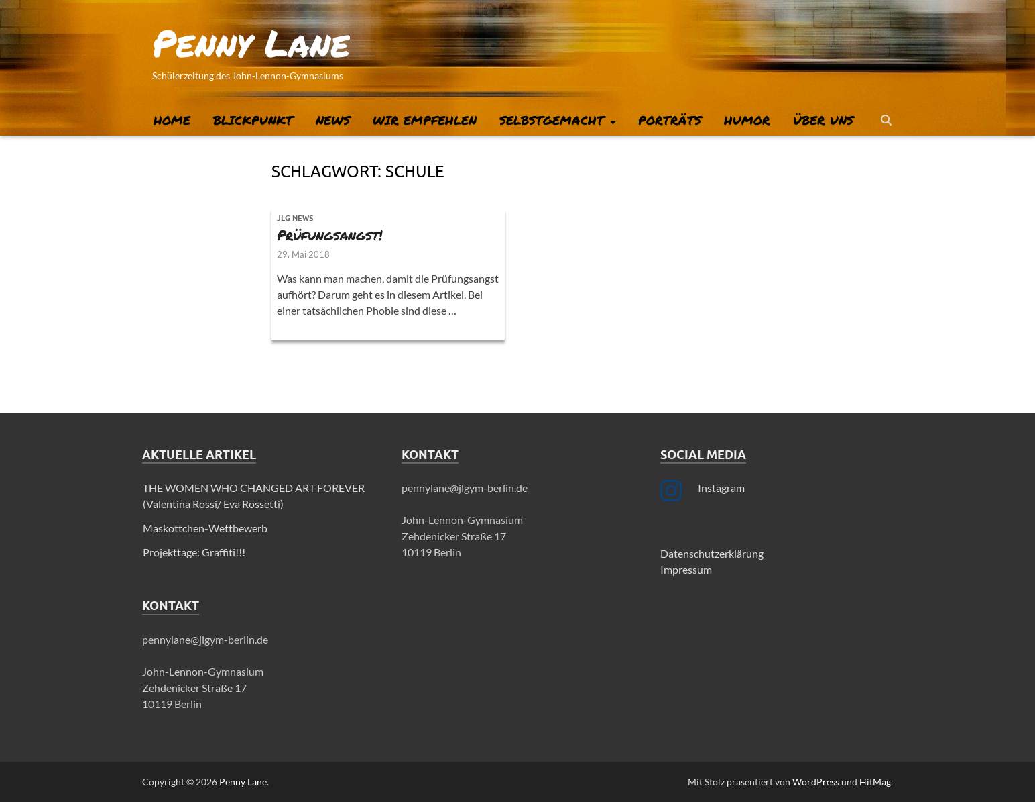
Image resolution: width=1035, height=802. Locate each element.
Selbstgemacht (551, 120)
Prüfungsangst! (329, 235)
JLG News (295, 218)
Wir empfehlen (425, 120)
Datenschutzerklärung (712, 553)
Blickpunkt (253, 120)
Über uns (823, 120)
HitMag (875, 781)
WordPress (815, 781)
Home (172, 120)
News (333, 120)
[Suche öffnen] (886, 120)
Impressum (686, 569)
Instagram (721, 487)
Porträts (669, 120)
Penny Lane (251, 42)
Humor (747, 120)
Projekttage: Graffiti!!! (194, 552)
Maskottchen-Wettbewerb (205, 527)
